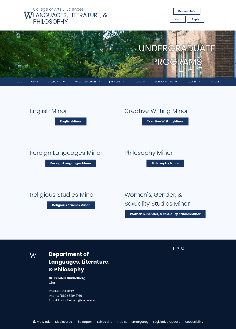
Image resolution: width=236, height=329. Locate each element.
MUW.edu (44, 322)
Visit (178, 19)
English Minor (71, 121)
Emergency (140, 322)
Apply (195, 19)
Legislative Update (166, 322)
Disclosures (63, 322)
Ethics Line (104, 322)
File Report (84, 322)
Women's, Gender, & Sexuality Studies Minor (165, 214)
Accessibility (194, 322)
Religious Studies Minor (71, 205)
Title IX (122, 322)
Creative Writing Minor (165, 121)
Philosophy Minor (165, 163)
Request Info (186, 11)
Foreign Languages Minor (70, 163)
